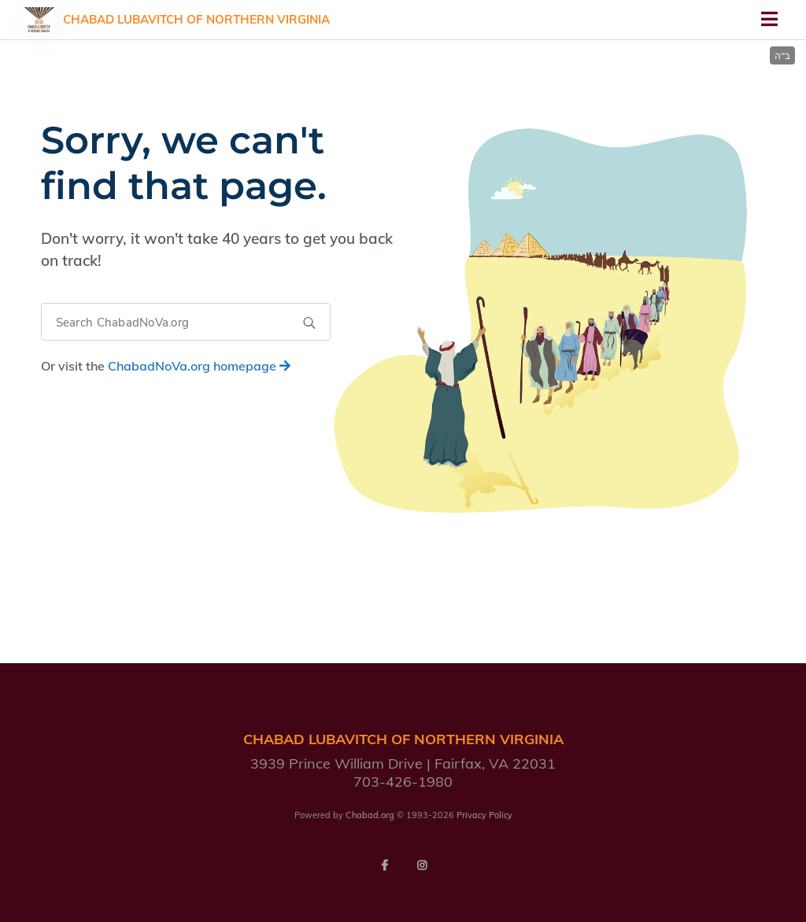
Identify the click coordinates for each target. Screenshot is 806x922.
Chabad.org (370, 815)
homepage (199, 366)
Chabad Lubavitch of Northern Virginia (196, 19)
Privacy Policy (484, 815)
